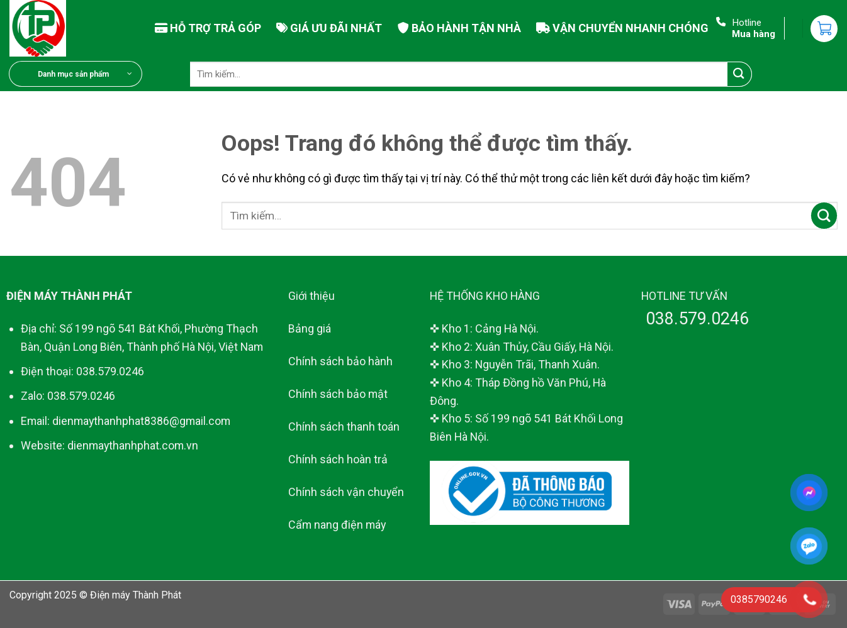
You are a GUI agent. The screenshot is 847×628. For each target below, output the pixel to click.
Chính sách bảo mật (338, 393)
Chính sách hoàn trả (338, 459)
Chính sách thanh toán (344, 426)
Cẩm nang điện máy (337, 524)
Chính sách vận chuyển (346, 492)
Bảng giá (309, 328)
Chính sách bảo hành (340, 361)
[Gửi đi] (739, 74)
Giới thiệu (311, 295)
